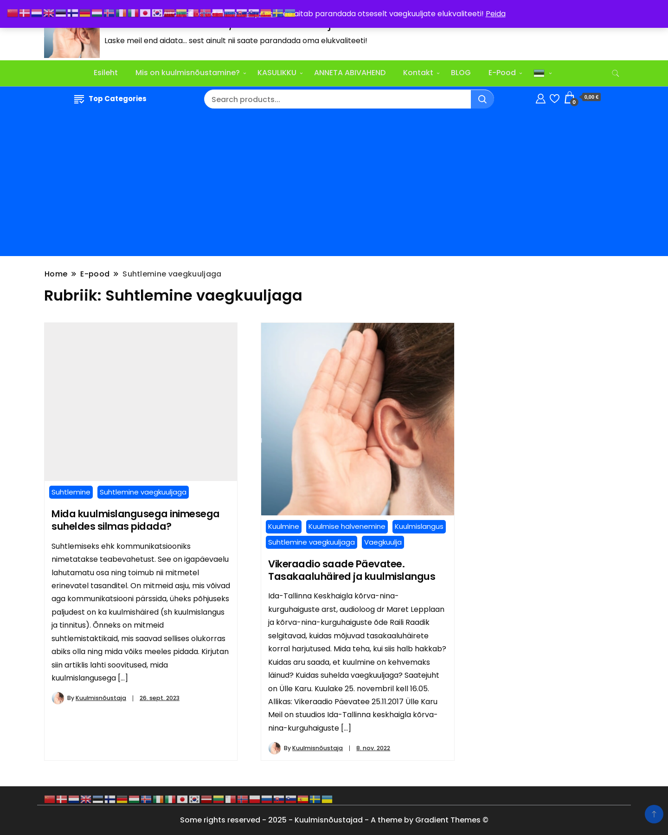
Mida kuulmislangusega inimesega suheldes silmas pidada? (135, 520)
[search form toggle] (615, 73)
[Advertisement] (334, 184)
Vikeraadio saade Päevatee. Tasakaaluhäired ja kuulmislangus (351, 570)
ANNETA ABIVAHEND (349, 72)
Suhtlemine (70, 492)
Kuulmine (283, 526)
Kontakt (418, 72)
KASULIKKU (276, 72)
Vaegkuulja (383, 542)
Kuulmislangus (419, 526)
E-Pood (502, 72)
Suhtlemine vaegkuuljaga (143, 492)
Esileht (106, 72)
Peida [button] (496, 13)
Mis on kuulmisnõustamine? (187, 72)
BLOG (461, 72)
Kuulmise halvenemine (346, 526)
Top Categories (110, 98)
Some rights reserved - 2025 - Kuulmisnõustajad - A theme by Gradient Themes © (334, 820)
